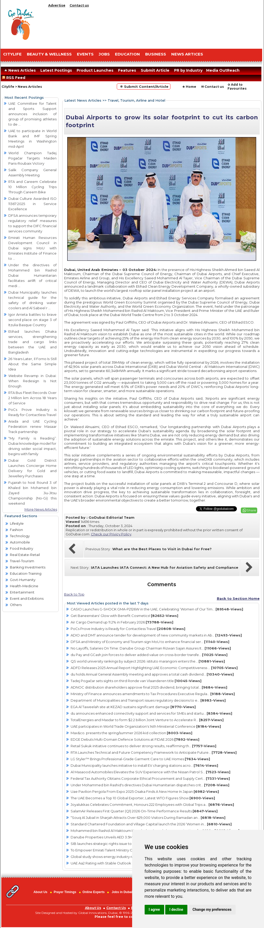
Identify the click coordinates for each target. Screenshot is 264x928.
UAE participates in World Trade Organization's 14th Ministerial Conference (146, 726)
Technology (20, 536)
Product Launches (95, 70)
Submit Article (155, 70)
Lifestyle (17, 523)
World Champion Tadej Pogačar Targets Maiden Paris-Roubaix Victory (32, 158)
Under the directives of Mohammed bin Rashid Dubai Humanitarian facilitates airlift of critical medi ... (32, 275)
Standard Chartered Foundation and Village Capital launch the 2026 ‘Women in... (151, 824)
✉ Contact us (212, 87)
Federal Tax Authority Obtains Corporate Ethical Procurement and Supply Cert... (150, 778)
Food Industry (21, 548)
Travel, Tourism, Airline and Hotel (136, 100)
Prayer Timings (65, 892)
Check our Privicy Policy (111, 534)
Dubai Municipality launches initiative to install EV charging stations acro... (144, 765)
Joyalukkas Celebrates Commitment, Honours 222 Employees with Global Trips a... (152, 804)
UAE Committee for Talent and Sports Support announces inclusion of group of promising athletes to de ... (32, 113)
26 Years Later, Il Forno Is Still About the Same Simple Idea (32, 364)
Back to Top (74, 594)
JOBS (104, 54)
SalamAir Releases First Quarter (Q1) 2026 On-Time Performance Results (144, 811)
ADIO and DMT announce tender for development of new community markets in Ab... (156, 635)
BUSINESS (155, 54)
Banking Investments (27, 567)
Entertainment (22, 592)
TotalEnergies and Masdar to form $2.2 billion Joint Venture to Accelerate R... (147, 720)
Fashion (16, 530)
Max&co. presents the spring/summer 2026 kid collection (131, 733)
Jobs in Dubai (122, 892)
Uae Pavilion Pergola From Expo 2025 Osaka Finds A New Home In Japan (145, 791)
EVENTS (85, 54)
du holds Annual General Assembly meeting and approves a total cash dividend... (152, 674)
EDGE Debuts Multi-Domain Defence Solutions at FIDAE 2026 (135, 739)
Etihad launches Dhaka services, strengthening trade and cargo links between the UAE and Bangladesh (32, 341)
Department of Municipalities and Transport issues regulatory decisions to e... (148, 700)
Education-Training (25, 573)
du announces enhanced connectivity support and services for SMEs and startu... (151, 713)
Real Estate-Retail (25, 555)
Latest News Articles (82, 100)
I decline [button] (176, 909)
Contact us (79, 5)
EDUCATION (127, 54)
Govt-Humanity (22, 580)
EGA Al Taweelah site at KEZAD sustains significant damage (133, 707)
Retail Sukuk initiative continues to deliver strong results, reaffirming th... (143, 746)
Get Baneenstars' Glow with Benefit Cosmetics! (124, 616)
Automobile (20, 542)
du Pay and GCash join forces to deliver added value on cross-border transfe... (149, 655)
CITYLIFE (12, 54)
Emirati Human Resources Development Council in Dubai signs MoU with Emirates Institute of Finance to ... (32, 248)
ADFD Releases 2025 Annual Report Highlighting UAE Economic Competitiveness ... (154, 668)
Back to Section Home (238, 598)
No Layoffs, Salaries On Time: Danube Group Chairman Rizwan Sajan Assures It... (151, 648)
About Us (40, 892)
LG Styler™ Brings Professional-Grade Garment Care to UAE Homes (140, 759)
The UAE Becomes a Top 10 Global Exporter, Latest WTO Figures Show (143, 798)
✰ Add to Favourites (237, 86)
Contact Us (116, 908)
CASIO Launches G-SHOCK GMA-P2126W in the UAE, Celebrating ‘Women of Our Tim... (157, 609)
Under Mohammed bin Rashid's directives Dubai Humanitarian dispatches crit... (150, 785)
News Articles (19, 70)
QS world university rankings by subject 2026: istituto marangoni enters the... (148, 661)
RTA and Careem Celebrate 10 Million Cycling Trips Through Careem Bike (32, 187)
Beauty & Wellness (49, 54)
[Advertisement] (154, 26)
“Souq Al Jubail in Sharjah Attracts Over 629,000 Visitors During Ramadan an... (148, 817)
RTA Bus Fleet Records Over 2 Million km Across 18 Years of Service (32, 398)
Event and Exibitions (27, 598)
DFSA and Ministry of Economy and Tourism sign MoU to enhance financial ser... (150, 642)
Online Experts (94, 892)
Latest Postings (56, 70)
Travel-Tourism (22, 561)
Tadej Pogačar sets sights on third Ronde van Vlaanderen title (136, 681)
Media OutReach (223, 70)
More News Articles (40, 509)
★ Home (189, 87)
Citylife (8, 87)
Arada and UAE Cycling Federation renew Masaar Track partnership (32, 426)
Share (251, 510)
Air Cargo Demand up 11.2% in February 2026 (122, 622)
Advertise (56, 5)
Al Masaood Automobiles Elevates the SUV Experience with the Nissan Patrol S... (150, 772)
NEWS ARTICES (187, 54)
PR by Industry (188, 70)
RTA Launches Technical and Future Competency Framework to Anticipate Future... (154, 752)
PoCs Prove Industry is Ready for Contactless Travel (128, 629)
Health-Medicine (24, 586)
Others (16, 605)
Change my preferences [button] (212, 909)
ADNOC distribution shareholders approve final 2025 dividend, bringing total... (149, 687)
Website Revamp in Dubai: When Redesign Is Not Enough (32, 381)
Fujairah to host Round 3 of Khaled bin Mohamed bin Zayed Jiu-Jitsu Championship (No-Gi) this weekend (32, 492)
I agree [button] (154, 909)
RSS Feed (14, 77)
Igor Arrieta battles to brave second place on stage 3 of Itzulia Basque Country (32, 319)
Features (127, 70)
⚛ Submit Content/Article (143, 86)
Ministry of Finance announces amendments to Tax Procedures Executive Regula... (153, 694)
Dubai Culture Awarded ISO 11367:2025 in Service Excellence (32, 203)
